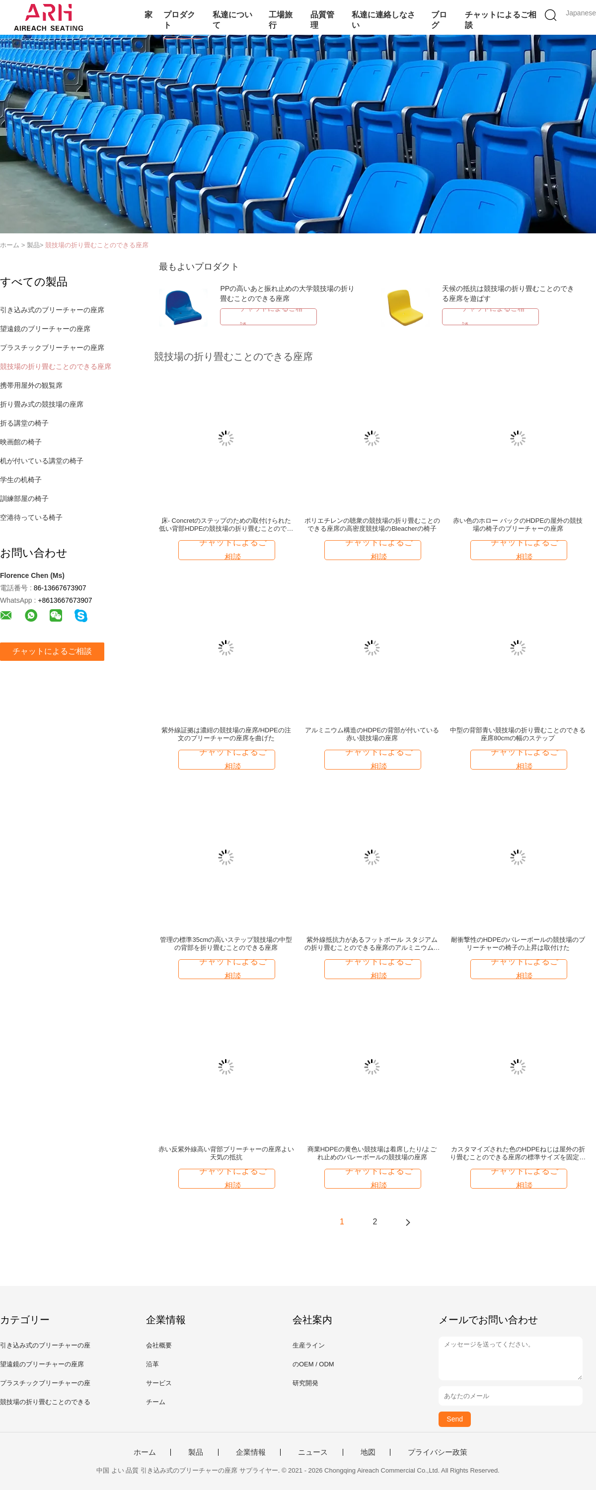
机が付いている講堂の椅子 (41, 461)
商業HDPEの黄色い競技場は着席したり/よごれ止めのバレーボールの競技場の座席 (372, 1153)
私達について (232, 19)
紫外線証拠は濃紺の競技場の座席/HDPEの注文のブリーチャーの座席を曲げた (226, 734)
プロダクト (179, 19)
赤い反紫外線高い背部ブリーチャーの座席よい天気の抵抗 (226, 1153)
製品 (195, 1452)
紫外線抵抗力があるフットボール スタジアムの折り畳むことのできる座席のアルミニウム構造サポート (372, 944)
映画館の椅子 (21, 442)
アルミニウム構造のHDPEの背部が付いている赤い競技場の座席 (372, 734)
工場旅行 (281, 19)
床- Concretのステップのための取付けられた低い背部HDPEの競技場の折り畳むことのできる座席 (226, 525)
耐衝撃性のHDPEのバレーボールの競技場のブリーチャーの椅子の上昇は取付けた (518, 943)
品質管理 (322, 19)
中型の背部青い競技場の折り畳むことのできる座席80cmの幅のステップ (518, 734)
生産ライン (309, 1345)
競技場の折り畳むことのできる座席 (97, 245)
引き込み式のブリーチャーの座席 (52, 310)
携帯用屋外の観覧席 (31, 385)
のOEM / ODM (313, 1364)
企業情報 (251, 1452)
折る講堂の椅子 (24, 423)
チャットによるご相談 (500, 19)
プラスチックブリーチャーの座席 (52, 348)
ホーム (145, 1452)
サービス (159, 1383)
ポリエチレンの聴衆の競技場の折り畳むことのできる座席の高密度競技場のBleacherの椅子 (372, 524)
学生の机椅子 (21, 480)
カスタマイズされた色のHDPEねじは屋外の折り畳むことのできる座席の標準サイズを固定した (518, 1153)
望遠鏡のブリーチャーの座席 (45, 329)
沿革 (152, 1364)
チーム (155, 1402)
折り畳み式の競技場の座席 (41, 404)
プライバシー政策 (437, 1452)
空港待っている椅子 (31, 517)
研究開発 (305, 1383)
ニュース (313, 1452)
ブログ (439, 19)
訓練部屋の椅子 (24, 498)
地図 (368, 1452)
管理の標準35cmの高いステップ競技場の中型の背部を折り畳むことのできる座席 (226, 943)
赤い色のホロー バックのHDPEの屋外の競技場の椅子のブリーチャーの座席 (518, 524)
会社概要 (159, 1345)
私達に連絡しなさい (383, 19)
